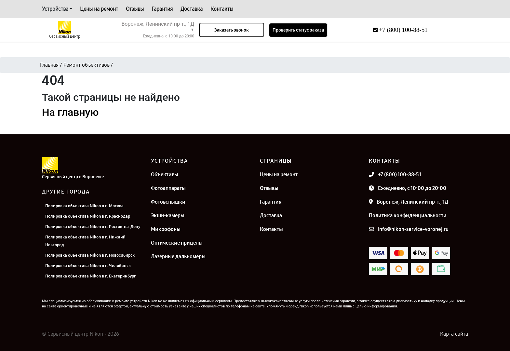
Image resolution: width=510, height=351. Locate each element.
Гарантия (162, 9)
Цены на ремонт (99, 9)
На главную (70, 112)
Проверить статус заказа (298, 30)
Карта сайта (454, 334)
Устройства (55, 9)
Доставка (192, 9)
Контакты (221, 9)
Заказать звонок (231, 30)
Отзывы (135, 9)
